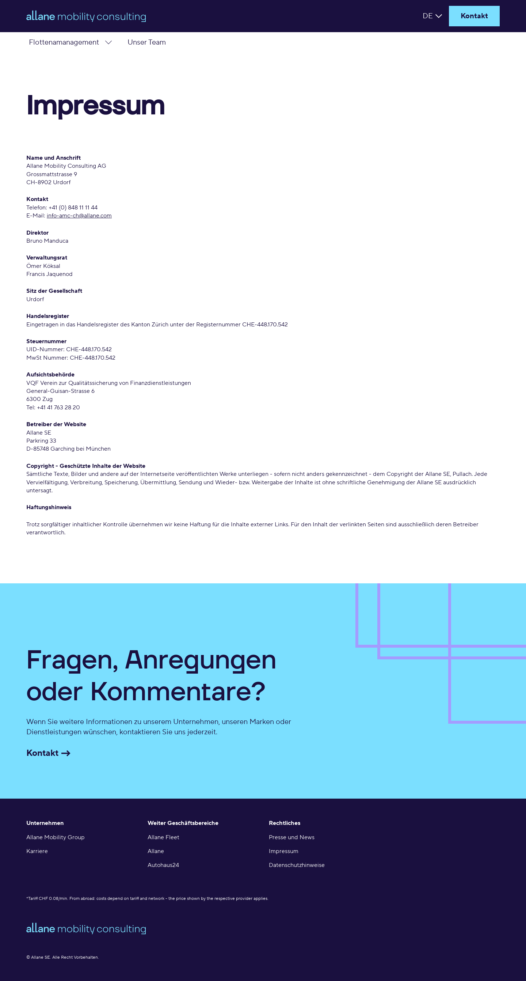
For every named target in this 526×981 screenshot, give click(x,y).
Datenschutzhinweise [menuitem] (297, 865)
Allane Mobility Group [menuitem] (55, 837)
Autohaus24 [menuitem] (163, 865)
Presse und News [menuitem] (292, 837)
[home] (125, 16)
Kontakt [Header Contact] (474, 16)
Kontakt (51, 753)
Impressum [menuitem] (283, 851)
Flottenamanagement (64, 42)
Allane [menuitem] (156, 851)
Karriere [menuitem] (37, 851)
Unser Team (146, 42)
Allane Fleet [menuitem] (163, 837)
